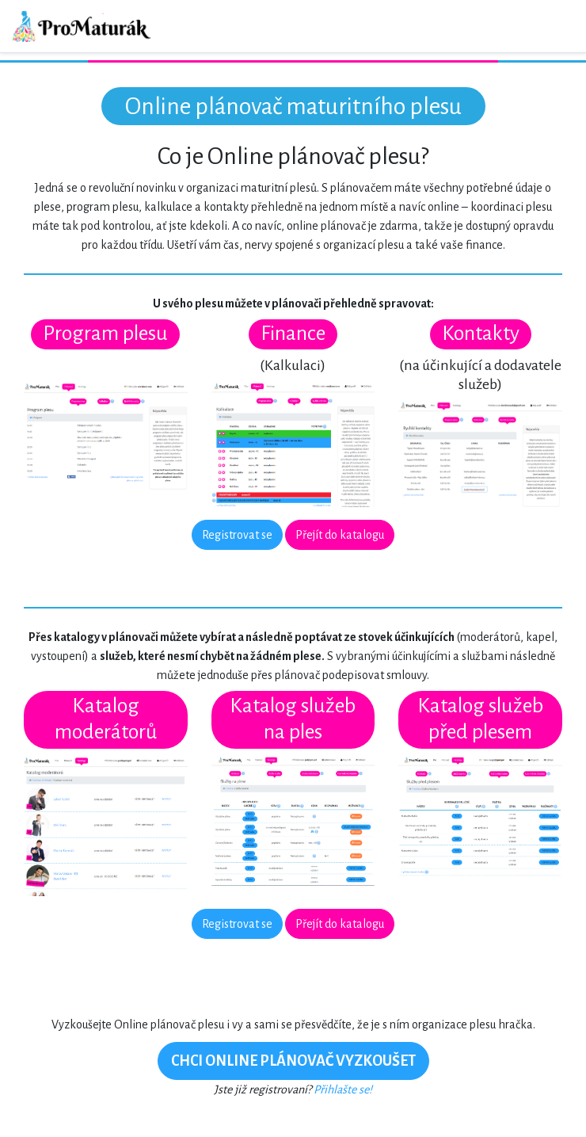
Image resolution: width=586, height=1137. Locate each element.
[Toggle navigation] (551, 26)
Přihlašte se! (343, 1089)
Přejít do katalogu (339, 534)
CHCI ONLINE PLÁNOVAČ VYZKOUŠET (293, 1061)
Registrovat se (237, 534)
